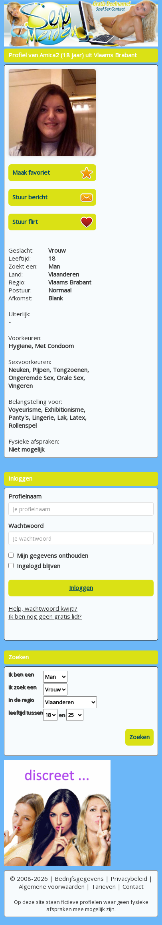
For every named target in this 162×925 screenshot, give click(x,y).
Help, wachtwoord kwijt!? (42, 608)
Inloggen (81, 588)
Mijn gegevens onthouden (51, 555)
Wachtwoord (25, 526)
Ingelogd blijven (37, 566)
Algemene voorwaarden (52, 886)
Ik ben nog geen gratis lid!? (45, 616)
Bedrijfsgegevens (79, 878)
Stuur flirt (25, 222)
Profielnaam (24, 496)
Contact (133, 886)
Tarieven (103, 886)
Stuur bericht (29, 197)
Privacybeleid (129, 878)
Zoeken (139, 737)
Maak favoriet (31, 172)
